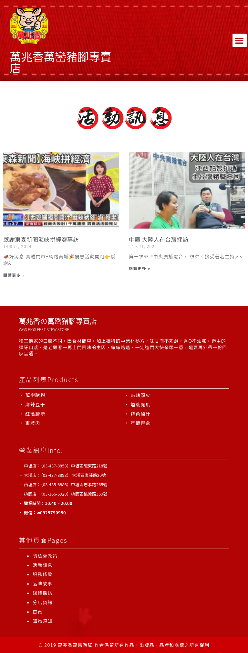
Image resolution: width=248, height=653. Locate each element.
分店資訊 (43, 602)
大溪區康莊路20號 (89, 475)
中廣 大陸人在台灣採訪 (158, 239)
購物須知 (43, 621)
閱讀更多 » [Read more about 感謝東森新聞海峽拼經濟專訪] (14, 275)
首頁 (38, 611)
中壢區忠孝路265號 (89, 484)
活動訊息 (43, 565)
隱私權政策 (45, 555)
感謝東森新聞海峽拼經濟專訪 (41, 239)
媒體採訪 (43, 593)
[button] (239, 40)
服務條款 (43, 574)
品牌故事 (43, 583)
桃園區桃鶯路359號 (89, 494)
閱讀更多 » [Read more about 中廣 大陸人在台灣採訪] (139, 268)
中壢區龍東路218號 (89, 466)
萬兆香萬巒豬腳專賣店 (60, 62)
